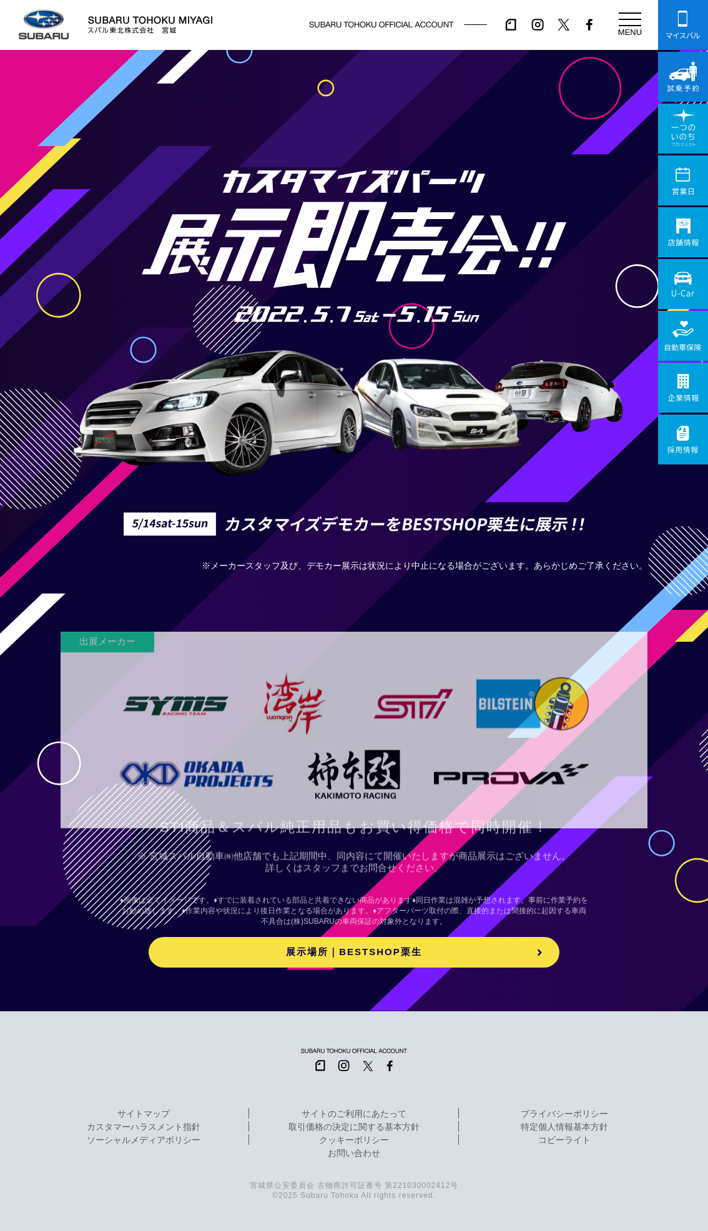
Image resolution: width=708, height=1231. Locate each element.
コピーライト (564, 1140)
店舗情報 (683, 232)
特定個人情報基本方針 (564, 1127)
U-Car (683, 284)
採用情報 (683, 439)
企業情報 (683, 388)
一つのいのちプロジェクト (683, 129)
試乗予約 (683, 77)
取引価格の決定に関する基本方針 (354, 1127)
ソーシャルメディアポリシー (143, 1140)
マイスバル (683, 25)
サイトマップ (143, 1114)
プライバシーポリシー (564, 1114)
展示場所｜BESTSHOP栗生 (354, 951)
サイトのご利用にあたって (354, 1114)
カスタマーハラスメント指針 (143, 1127)
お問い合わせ (354, 1153)
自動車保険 (683, 336)
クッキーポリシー (354, 1140)
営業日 (683, 180)
